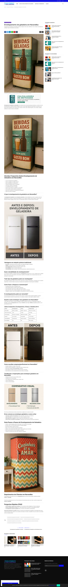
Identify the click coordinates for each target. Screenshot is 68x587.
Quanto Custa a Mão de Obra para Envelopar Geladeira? (57, 47)
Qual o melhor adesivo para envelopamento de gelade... (56, 31)
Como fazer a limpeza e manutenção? (11, 185)
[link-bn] (24, 99)
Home (17, 3)
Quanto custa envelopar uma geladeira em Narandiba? (14, 187)
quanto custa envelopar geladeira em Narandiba (27, 517)
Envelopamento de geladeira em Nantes (16, 529)
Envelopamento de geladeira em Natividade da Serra (33, 529)
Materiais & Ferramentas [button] (40, 4)
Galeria (47, 3)
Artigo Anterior (20, 527)
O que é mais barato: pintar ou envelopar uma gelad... (56, 36)
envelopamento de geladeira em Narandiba (13, 517)
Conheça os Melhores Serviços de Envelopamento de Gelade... (24, 545)
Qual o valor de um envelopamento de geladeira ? (58, 42)
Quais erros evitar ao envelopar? (11, 191)
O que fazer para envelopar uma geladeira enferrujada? (57, 78)
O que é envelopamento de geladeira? (11, 180)
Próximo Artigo (27, 527)
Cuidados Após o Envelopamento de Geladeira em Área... (57, 68)
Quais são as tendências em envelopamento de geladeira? (15, 190)
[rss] (46, 570)
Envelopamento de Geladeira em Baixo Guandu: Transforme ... (10, 545)
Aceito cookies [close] (10, 583)
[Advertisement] (34, 15)
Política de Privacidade (52, 585)
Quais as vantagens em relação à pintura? (12, 181)
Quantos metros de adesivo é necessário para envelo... (56, 26)
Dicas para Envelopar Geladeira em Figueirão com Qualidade (37, 545)
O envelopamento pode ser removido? (11, 186)
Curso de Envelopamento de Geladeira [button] (26, 4)
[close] (18, 581)
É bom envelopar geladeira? (56, 72)
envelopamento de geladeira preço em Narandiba (14, 522)
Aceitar (58, 585)
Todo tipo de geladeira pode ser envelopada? (12, 184)
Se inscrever (61, 565)
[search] (63, 4)
